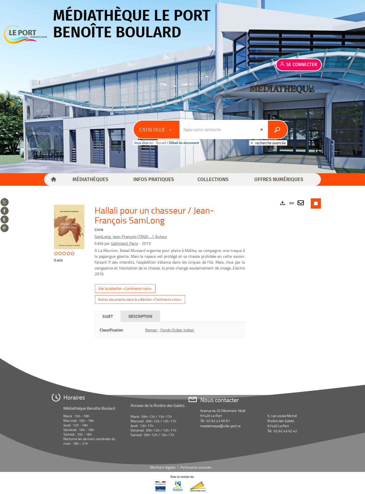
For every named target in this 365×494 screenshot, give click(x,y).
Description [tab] (140, 316)
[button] (90, 179)
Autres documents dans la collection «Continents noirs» (140, 299)
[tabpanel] (170, 330)
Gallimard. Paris (124, 243)
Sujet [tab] (107, 316)
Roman (151, 330)
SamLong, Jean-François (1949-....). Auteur (131, 236)
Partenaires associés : (197, 467)
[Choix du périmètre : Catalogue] (157, 129)
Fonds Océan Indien (177, 330)
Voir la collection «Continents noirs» (125, 288)
